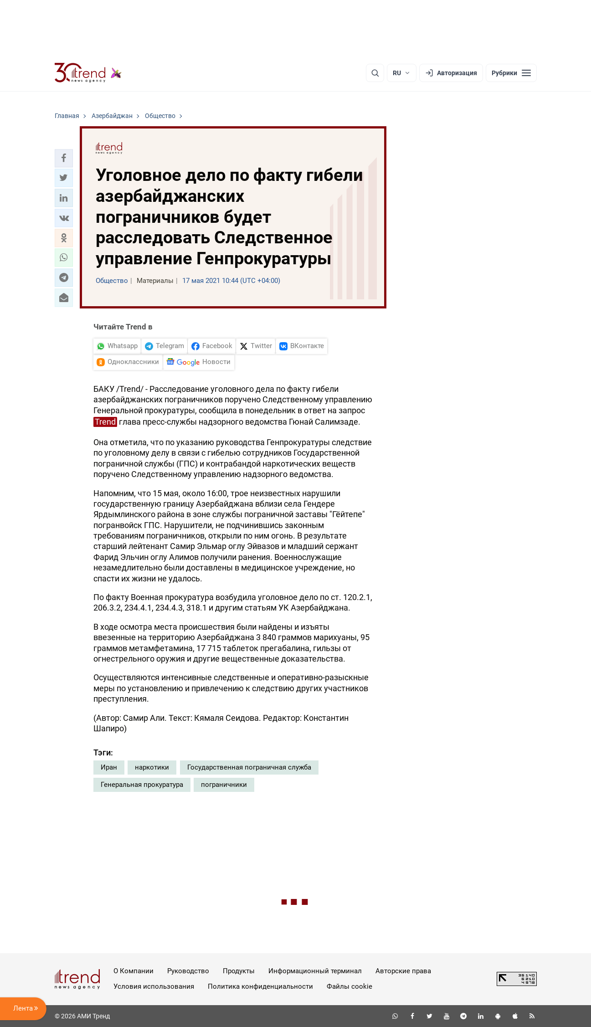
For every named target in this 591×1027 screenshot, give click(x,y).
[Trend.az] (88, 73)
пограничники (224, 785)
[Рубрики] (511, 73)
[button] (63, 158)
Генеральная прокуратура (142, 785)
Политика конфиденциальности (260, 986)
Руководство (188, 971)
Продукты (239, 971)
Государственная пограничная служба (249, 767)
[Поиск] (375, 73)
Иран (109, 767)
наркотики (152, 767)
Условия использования (153, 986)
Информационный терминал (315, 971)
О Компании (133, 971)
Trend (105, 421)
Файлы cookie (349, 986)
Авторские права (403, 971)
